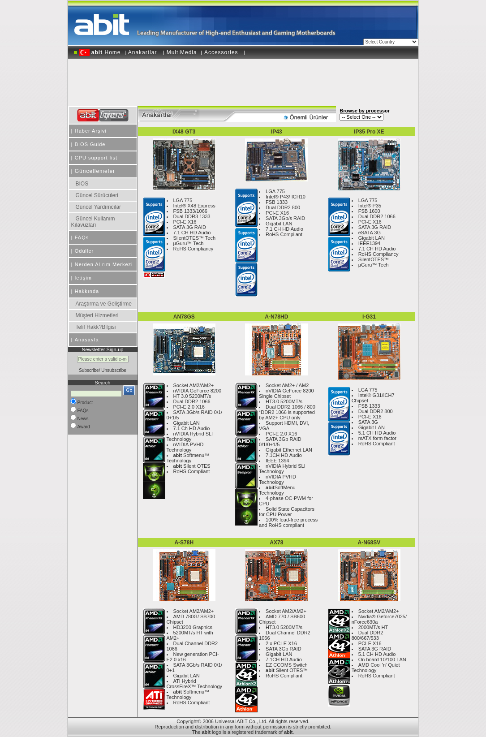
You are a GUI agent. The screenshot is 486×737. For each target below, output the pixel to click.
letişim (83, 277)
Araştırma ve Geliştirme (104, 304)
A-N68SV (369, 542)
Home (100, 52)
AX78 (276, 542)
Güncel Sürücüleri (97, 195)
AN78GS (184, 317)
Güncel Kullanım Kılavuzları (93, 221)
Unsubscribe (113, 370)
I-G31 (369, 317)
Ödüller (84, 251)
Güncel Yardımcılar (98, 207)
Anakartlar (143, 52)
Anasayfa (87, 339)
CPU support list (96, 157)
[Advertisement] (243, 79)
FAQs (82, 237)
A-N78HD (276, 317)
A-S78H (184, 542)
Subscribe (89, 370)
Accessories (222, 52)
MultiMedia (182, 52)
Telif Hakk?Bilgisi (96, 327)
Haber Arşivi (91, 131)
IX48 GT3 (183, 132)
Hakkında (87, 291)
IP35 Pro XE (369, 132)
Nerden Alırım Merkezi (104, 264)
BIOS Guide (90, 144)
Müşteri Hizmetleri (97, 315)
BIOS (82, 184)
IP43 (276, 132)
